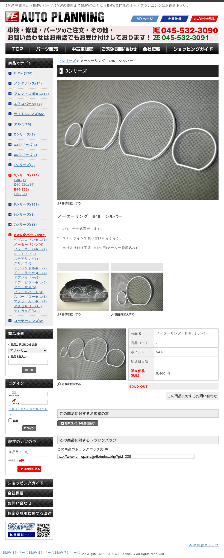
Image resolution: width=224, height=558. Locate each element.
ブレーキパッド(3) (28, 292)
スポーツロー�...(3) (30, 296)
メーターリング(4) (28, 244)
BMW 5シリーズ (42, 552)
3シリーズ (68, 60)
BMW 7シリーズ (68, 552)
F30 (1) (20, 180)
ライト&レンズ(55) (29, 114)
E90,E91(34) (24, 184)
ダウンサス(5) (25, 287)
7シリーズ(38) (25, 224)
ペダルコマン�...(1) (30, 239)
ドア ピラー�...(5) (30, 282)
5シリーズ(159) (26, 204)
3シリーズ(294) (26, 175)
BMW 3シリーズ (16, 552)
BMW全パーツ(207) (30, 235)
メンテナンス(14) (28, 83)
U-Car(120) (23, 73)
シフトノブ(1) (25, 253)
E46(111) (21, 189)
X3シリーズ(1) (25, 144)
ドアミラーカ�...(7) (30, 273)
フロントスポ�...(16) (31, 93)
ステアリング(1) (27, 258)
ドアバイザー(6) (27, 277)
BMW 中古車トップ (203, 545)
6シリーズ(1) (24, 214)
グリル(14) (22, 263)
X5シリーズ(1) (25, 154)
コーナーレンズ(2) (28, 320)
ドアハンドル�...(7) (30, 268)
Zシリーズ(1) (24, 134)
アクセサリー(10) (28, 306)
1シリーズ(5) (24, 165)
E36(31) (20, 194)
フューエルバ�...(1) (30, 249)
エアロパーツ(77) (28, 103)
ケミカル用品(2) (27, 310)
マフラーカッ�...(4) (30, 301)
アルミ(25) (22, 124)
